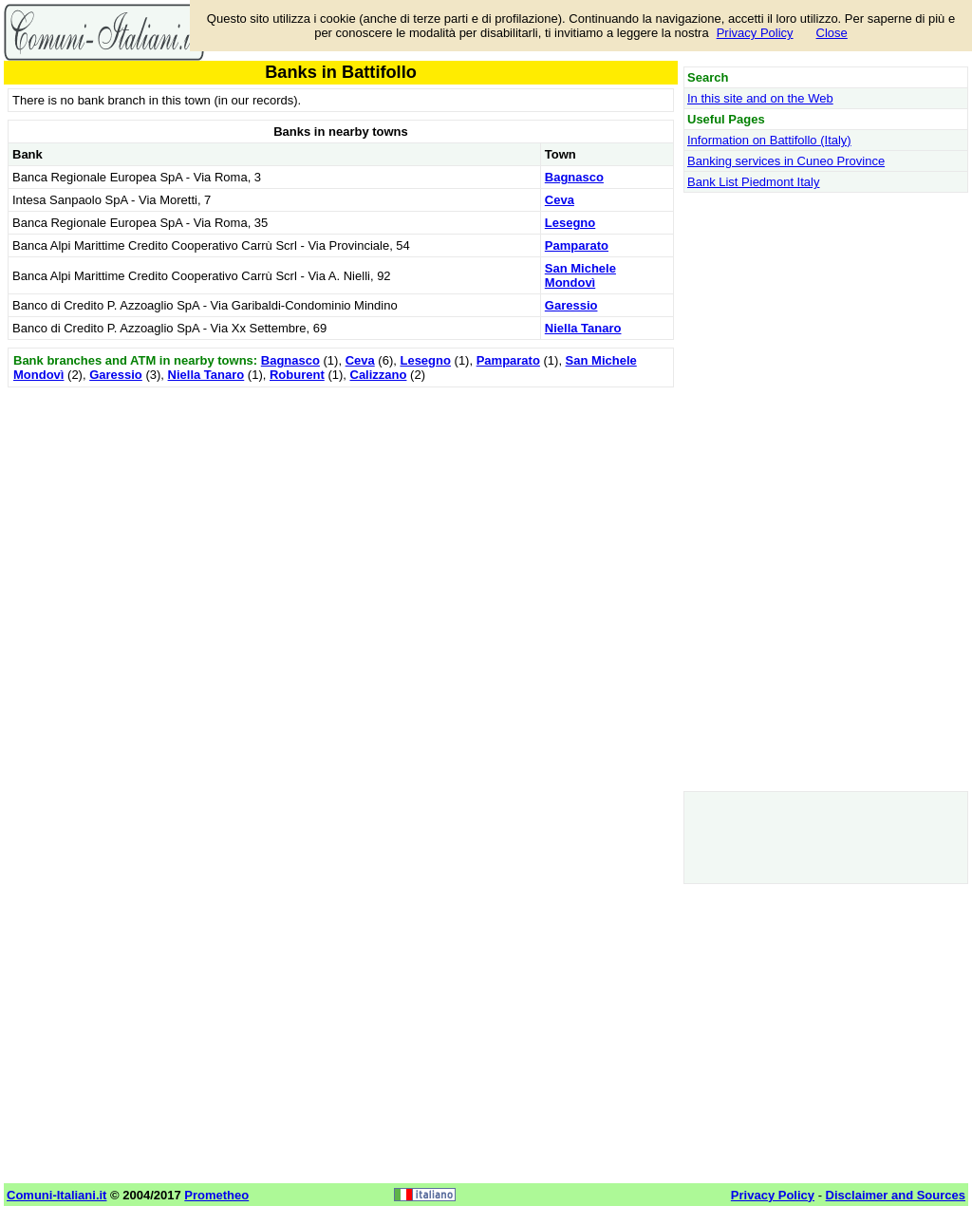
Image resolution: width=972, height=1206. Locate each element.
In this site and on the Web (760, 98)
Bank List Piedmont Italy (753, 182)
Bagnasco (574, 177)
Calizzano (378, 374)
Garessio (571, 305)
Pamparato (576, 245)
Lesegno (570, 223)
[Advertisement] (341, 525)
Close (832, 33)
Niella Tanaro (583, 328)
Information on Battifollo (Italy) (769, 140)
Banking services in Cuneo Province (786, 161)
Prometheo (216, 1195)
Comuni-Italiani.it (56, 1195)
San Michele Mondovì (580, 275)
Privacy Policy (755, 33)
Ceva (559, 200)
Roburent (297, 374)
